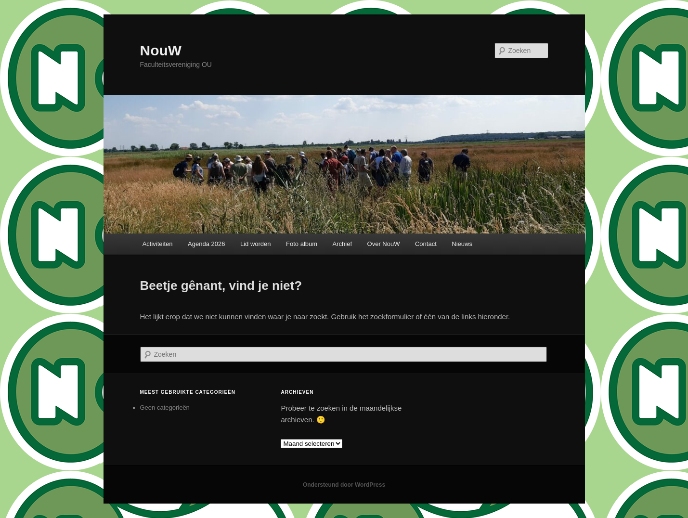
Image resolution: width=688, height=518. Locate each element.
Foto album (301, 243)
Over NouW (383, 243)
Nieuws (462, 243)
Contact (426, 243)
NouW (161, 50)
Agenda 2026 (206, 243)
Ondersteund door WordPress (344, 484)
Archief (342, 243)
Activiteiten (158, 243)
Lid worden (255, 243)
